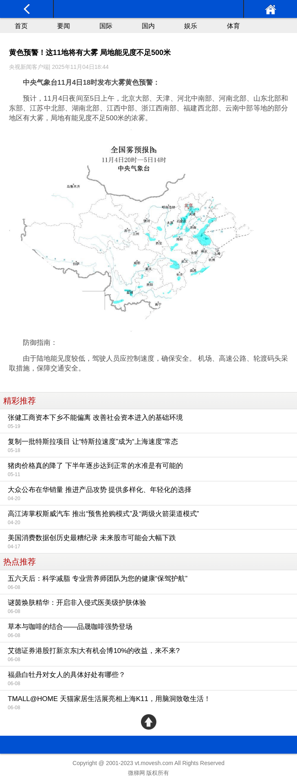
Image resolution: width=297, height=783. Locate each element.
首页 (21, 25)
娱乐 (190, 25)
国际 (105, 25)
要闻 (63, 25)
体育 (233, 25)
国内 (148, 25)
